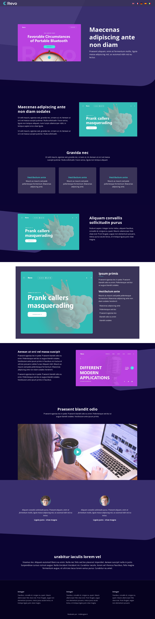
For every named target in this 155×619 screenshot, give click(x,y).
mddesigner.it (83, 614)
